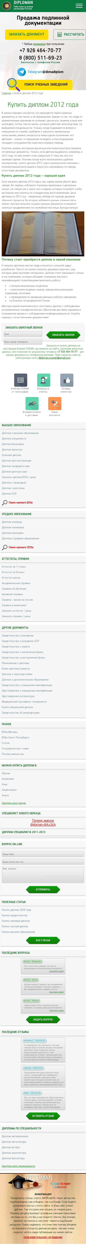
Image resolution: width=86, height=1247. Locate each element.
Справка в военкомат (14, 605)
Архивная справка (12, 594)
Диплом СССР (9, 493)
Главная (6, 93)
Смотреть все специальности (18, 1169)
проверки (39, 44)
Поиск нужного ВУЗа (20, 502)
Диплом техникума (13, 527)
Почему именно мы (13, 754)
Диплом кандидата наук (16, 466)
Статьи (5, 743)
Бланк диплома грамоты (16, 668)
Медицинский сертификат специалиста (24, 701)
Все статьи (43, 943)
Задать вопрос (43, 1022)
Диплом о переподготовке (17, 674)
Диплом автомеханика (15, 1139)
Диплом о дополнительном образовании (25, 679)
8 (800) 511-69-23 (40, 58)
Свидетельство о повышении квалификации (27, 685)
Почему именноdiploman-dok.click (43, 823)
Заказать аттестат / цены (16, 610)
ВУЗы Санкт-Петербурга (15, 737)
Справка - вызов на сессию (17, 599)
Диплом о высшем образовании (20, 433)
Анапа (5, 795)
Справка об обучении (14, 588)
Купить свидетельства (14, 918)
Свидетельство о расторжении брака (23, 657)
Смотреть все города (14, 803)
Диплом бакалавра (13, 444)
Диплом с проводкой (14, 482)
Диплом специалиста (14, 438)
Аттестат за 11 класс (14, 566)
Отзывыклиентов (66, 390)
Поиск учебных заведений (46, 85)
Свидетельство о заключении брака (22, 652)
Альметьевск (9, 790)
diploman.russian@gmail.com (54, 358)
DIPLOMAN (39, 1181)
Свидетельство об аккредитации (20, 712)
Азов (4, 784)
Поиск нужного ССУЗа (21, 547)
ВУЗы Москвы (9, 732)
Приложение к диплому (15, 663)
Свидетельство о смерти (16, 646)
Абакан (6, 773)
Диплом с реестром (13, 488)
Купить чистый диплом (15, 929)
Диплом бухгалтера (13, 1161)
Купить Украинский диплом (17, 707)
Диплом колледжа (13, 533)
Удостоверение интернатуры (18, 696)
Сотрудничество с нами (15, 748)
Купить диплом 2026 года (16, 913)
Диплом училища (12, 522)
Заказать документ (26, 34)
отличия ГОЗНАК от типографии (20, 390)
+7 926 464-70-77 (40, 50)
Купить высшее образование (18, 935)
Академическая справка (16, 583)
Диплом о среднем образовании (20, 538)
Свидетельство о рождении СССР (20, 641)
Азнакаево (8, 779)
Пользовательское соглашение (43, 1240)
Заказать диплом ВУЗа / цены (19, 477)
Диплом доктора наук (14, 471)
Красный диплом (11, 455)
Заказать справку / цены (16, 616)
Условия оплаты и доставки (31, 414)
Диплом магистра (12, 449)
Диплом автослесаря (14, 1145)
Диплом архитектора (14, 1156)
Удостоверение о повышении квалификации (27, 690)
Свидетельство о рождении (17, 635)
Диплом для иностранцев (16, 460)
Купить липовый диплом (16, 924)
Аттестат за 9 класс (13, 572)
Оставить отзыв (43, 1119)
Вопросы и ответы (43, 390)
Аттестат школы (11, 577)
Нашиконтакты (54, 414)
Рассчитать (74, 34)
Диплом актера (11, 1150)
